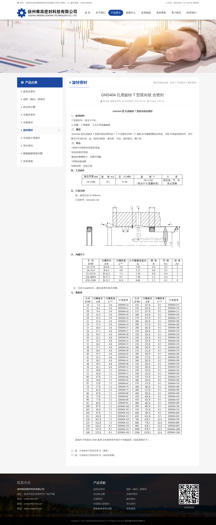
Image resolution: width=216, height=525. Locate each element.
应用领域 (146, 12)
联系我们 (191, 12)
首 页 (87, 12)
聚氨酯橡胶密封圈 (40, 153)
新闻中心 (131, 12)
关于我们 (100, 12)
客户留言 (176, 12)
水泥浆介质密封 (40, 138)
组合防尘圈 (40, 107)
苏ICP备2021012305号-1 (135, 521)
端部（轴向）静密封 (40, 99)
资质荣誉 (161, 12)
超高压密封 (40, 91)
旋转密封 (40, 130)
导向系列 (40, 145)
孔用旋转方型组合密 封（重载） (94, 450)
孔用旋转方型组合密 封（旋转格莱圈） (97, 455)
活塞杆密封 (40, 114)
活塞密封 (40, 122)
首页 (172, 82)
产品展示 (116, 12)
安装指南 (40, 161)
